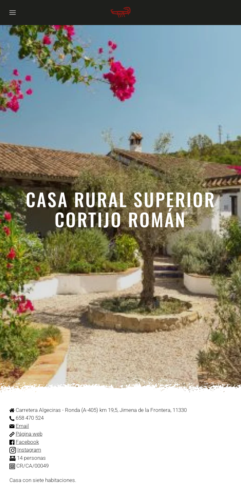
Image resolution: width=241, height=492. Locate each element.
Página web (29, 434)
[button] (12, 12)
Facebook (27, 442)
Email (22, 426)
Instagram (29, 450)
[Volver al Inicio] (120, 12)
